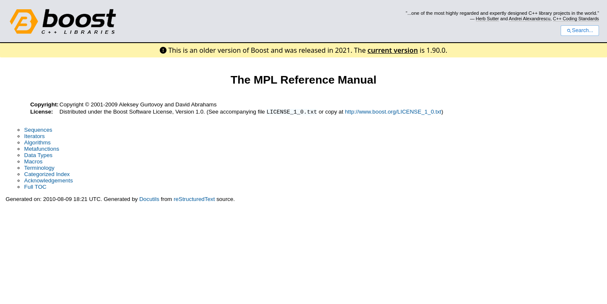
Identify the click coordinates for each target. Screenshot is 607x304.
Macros (33, 162)
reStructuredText (194, 200)
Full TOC (35, 188)
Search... (580, 30)
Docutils (149, 200)
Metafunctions (41, 150)
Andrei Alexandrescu (530, 18)
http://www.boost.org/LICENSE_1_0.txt (393, 112)
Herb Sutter (487, 18)
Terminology (39, 169)
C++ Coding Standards (576, 18)
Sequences (38, 131)
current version (393, 50)
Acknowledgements (48, 181)
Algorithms (37, 143)
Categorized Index (47, 175)
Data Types (38, 156)
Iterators (34, 137)
